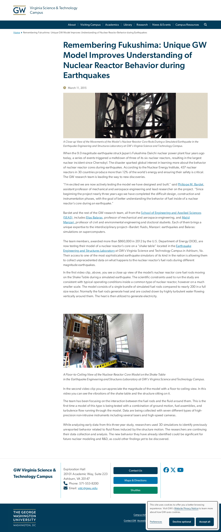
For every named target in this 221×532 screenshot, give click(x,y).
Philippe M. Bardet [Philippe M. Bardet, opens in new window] (190, 184)
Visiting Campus (90, 24)
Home (16, 32)
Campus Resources (187, 24)
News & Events (161, 24)
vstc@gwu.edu (88, 488)
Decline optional (182, 522)
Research (142, 24)
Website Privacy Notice (186, 508)
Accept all (204, 522)
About (72, 24)
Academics (112, 24)
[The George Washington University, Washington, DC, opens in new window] (24, 517)
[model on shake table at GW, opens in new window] (135, 341)
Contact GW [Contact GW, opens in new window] (130, 521)
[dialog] (182, 514)
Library (128, 24)
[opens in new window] (166, 472)
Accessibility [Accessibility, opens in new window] (143, 521)
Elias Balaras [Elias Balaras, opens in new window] (94, 217)
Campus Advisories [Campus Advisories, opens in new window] (143, 515)
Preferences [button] (156, 522)
